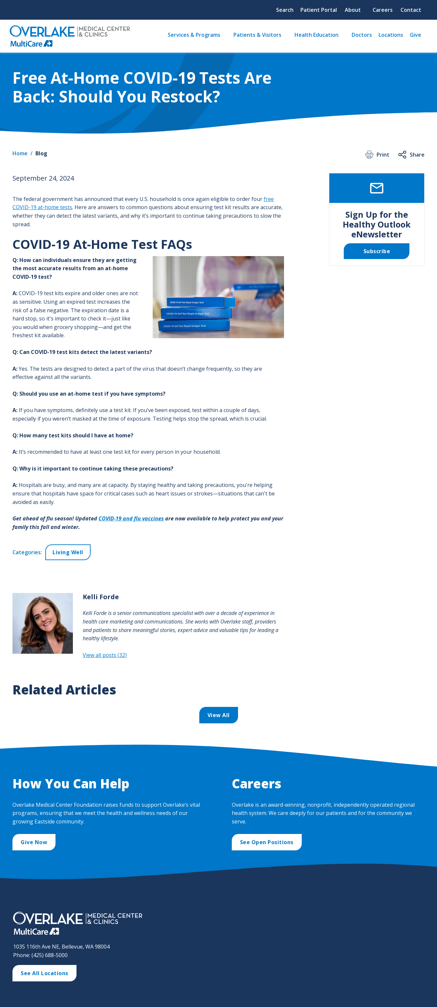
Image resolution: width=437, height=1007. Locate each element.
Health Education (317, 34)
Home (20, 153)
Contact (411, 9)
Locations (391, 34)
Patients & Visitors (257, 34)
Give (415, 34)
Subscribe (376, 251)
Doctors (362, 34)
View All (219, 715)
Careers (383, 9)
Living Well (68, 552)
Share (411, 154)
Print (376, 154)
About (353, 9)
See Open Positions (267, 842)
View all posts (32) (105, 655)
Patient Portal (318, 9)
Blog (41, 153)
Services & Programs (194, 34)
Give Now (34, 842)
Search (285, 9)
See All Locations (44, 973)
